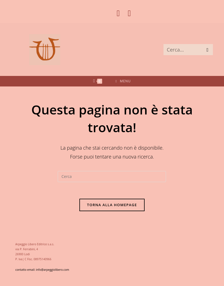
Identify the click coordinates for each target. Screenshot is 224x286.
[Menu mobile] (123, 81)
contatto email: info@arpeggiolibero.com (42, 270)
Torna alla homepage (112, 204)
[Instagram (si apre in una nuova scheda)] (127, 13)
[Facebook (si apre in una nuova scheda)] (118, 13)
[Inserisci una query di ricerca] (112, 176)
